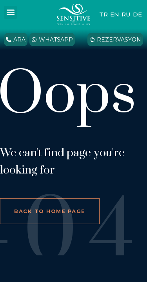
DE (137, 14)
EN (114, 14)
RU (126, 14)
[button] (10, 12)
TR (103, 14)
